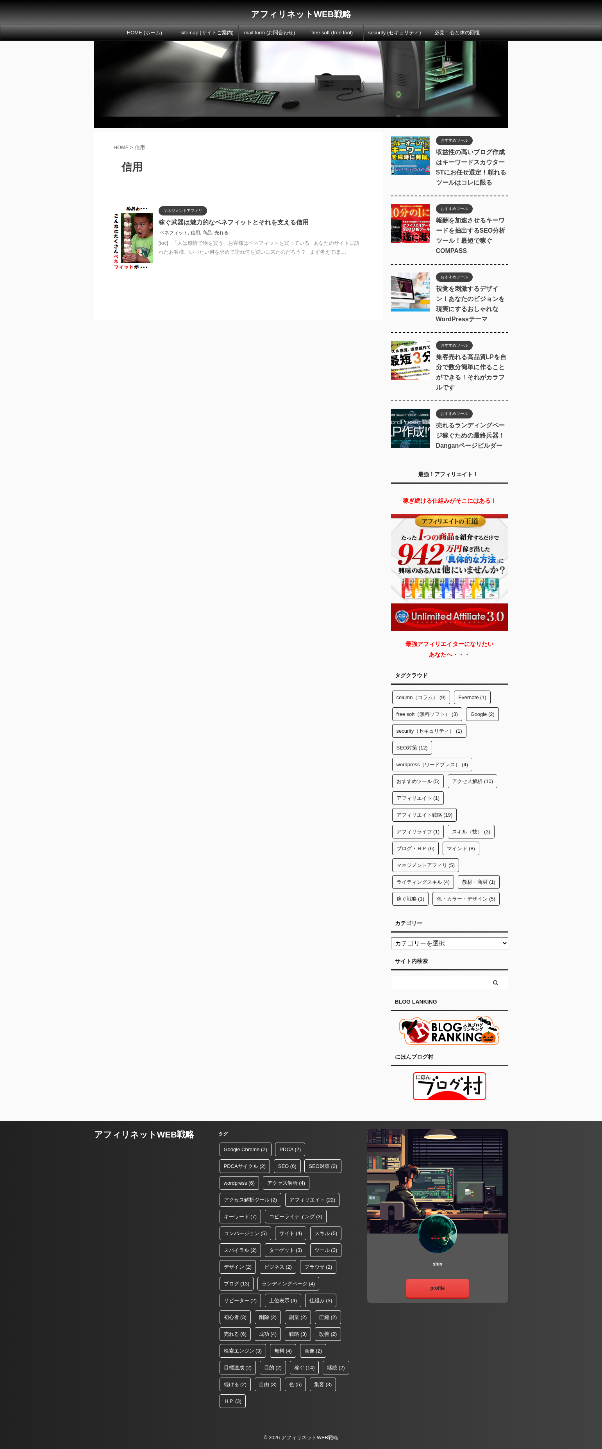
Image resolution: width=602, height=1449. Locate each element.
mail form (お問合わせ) (269, 33)
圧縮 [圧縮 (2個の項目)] (328, 1317)
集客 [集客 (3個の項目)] (323, 1384)
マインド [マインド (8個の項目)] (461, 848)
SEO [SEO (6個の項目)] (287, 1166)
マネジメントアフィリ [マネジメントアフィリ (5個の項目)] (426, 865)
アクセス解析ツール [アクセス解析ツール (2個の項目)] (250, 1200)
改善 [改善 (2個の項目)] (328, 1334)
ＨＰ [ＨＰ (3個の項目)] (233, 1401)
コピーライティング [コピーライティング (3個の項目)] (296, 1216)
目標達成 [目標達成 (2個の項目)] (238, 1368)
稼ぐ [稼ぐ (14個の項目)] (304, 1368)
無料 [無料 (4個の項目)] (283, 1351)
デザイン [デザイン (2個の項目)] (238, 1267)
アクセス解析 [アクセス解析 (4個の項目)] (286, 1183)
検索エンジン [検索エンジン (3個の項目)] (243, 1351)
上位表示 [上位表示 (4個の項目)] (283, 1300)
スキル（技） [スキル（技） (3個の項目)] (471, 832)
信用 (195, 232)
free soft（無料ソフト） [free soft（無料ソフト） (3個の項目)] (427, 714)
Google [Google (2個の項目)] (482, 714)
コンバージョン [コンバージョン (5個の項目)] (245, 1233)
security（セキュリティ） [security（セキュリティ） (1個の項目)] (429, 731)
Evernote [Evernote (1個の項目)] (472, 697)
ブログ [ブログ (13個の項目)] (237, 1284)
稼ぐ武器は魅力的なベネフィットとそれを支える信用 (234, 222)
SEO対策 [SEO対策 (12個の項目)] (412, 748)
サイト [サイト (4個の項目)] (290, 1233)
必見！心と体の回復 (457, 33)
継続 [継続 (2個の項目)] (336, 1368)
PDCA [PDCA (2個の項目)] (290, 1149)
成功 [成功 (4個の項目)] (268, 1334)
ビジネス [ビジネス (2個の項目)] (278, 1267)
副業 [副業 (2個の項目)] (298, 1317)
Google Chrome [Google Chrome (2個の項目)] (245, 1149)
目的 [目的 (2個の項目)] (273, 1368)
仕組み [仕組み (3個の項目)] (320, 1300)
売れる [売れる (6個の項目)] (235, 1334)
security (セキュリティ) (394, 33)
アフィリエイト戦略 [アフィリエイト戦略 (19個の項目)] (425, 815)
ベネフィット (174, 232)
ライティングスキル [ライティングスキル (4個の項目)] (423, 882)
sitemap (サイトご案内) (207, 33)
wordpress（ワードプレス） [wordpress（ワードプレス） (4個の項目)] (432, 764)
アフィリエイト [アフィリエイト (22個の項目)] (312, 1200)
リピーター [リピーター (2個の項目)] (240, 1300)
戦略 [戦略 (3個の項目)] (298, 1334)
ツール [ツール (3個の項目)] (326, 1250)
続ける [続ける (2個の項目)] (235, 1384)
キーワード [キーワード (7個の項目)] (240, 1216)
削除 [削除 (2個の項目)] (268, 1317)
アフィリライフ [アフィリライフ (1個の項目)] (418, 832)
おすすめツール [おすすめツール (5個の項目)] (418, 781)
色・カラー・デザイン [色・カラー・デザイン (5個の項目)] (466, 899)
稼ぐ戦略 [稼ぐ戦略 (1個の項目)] (411, 899)
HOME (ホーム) (144, 33)
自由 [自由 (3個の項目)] (268, 1384)
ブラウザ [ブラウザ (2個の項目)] (318, 1267)
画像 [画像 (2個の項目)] (313, 1351)
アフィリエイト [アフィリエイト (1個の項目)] (418, 798)
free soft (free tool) (332, 33)
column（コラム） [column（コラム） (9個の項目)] (421, 697)
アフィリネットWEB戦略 (301, 14)
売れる (221, 232)
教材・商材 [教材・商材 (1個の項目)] (478, 882)
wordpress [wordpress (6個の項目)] (239, 1183)
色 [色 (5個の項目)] (295, 1384)
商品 (207, 232)
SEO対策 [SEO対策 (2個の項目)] (323, 1166)
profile (438, 1288)
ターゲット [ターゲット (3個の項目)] (285, 1250)
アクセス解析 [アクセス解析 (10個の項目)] (472, 781)
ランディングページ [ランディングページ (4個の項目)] (288, 1284)
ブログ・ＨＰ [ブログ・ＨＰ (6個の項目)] (416, 848)
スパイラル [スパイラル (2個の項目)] (240, 1250)
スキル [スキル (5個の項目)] (326, 1233)
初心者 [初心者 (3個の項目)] (235, 1317)
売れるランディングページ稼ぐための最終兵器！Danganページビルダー (470, 435)
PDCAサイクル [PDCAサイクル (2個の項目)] (245, 1166)
